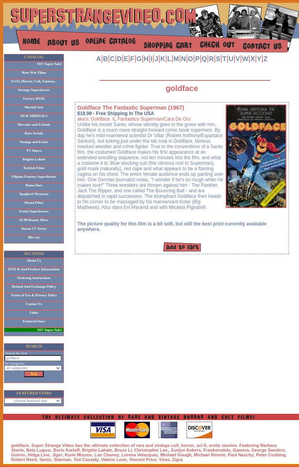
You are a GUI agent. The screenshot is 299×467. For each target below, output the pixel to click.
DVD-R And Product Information (34, 269)
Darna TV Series (34, 229)
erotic (215, 445)
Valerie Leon (114, 459)
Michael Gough (175, 454)
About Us (34, 260)
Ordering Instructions (34, 278)
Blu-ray (34, 237)
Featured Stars (33, 321)
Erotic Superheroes (34, 211)
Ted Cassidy (86, 459)
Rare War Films (34, 72)
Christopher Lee (150, 450)
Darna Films (33, 203)
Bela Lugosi (38, 450)
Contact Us (34, 304)
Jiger (57, 454)
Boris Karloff (66, 450)
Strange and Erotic (34, 142)
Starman (62, 459)
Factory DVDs (34, 98)
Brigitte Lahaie (33, 159)
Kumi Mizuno (78, 454)
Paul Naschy (241, 454)
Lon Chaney (106, 454)
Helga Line (39, 454)
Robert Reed (24, 459)
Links (34, 312)
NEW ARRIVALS (34, 116)
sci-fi (201, 445)
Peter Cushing (271, 454)
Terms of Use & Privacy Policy (34, 295)
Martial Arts (33, 107)
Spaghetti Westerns (34, 194)
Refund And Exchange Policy (34, 286)
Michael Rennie (209, 454)
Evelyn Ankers (186, 450)
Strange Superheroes (34, 90)
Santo (45, 459)
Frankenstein (217, 450)
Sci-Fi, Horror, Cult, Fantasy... (34, 81)
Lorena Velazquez (139, 454)
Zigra (177, 459)
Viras (164, 459)
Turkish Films (34, 168)
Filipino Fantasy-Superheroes (33, 177)
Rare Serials (33, 133)
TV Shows (33, 151)
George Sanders (268, 450)
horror (187, 445)
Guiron (18, 454)
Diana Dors (34, 185)
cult (175, 445)
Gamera (241, 450)
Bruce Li (123, 450)
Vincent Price (143, 459)
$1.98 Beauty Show (34, 220)
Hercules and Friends (34, 125)
